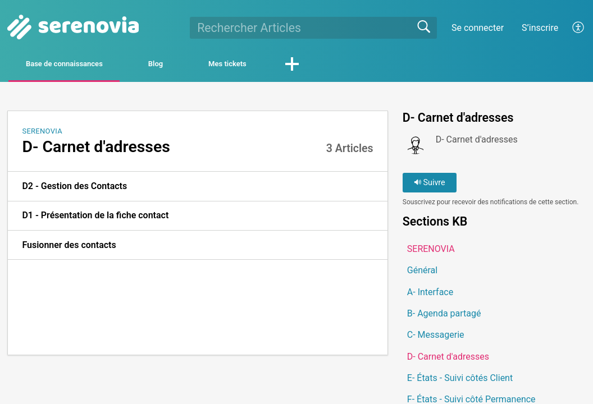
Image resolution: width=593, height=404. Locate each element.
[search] (313, 27)
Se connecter (477, 27)
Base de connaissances (87, 65)
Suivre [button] (429, 185)
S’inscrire (540, 27)
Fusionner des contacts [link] (69, 247)
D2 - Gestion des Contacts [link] (74, 188)
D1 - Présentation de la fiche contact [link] (95, 218)
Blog (210, 65)
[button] (579, 27)
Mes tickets (309, 65)
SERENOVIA (42, 133)
